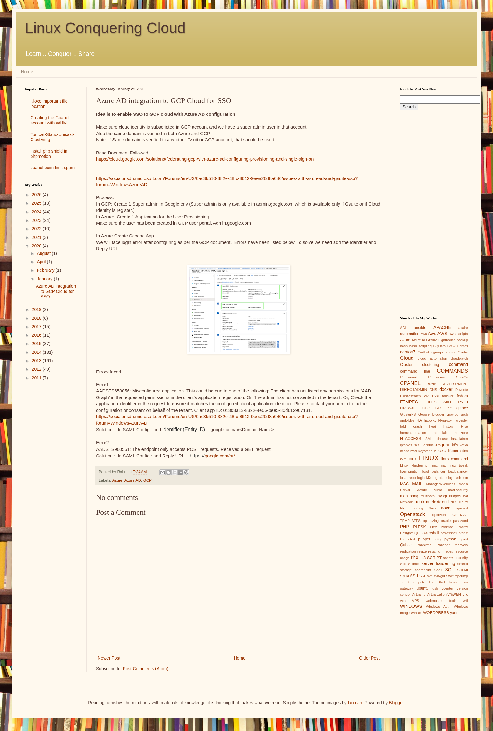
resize (422, 551)
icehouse (441, 439)
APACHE (442, 327)
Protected (407, 539)
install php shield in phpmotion (49, 154)
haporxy (430, 420)
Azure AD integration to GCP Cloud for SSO (56, 291)
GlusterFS (408, 414)
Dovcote (461, 390)
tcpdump (461, 576)
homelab (440, 433)
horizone (461, 433)
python (450, 539)
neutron (421, 501)
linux (412, 458)
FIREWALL (408, 408)
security (461, 558)
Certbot (423, 352)
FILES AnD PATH (447, 402)
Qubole (406, 545)
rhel (415, 557)
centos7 (407, 351)
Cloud (407, 358)
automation (409, 334)
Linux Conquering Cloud (105, 28)
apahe (463, 327)
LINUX (428, 458)
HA (419, 420)
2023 (37, 220)
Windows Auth (438, 606)
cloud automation (432, 358)
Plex (433, 527)
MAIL (417, 483)
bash (404, 346)
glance (462, 408)
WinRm (416, 613)
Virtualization (437, 594)
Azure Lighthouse (442, 340)
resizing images (440, 551)
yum (453, 613)
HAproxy (445, 420)
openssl (462, 508)
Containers (436, 377)
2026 (37, 194)
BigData (439, 346)
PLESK (419, 527)
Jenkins (428, 445)
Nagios (455, 496)
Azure (117, 480)
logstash (454, 478)
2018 (37, 318)
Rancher (443, 545)
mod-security (458, 490)
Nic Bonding (411, 508)
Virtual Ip (418, 594)
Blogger (396, 702)
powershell (429, 533)
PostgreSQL (409, 533)
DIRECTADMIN (413, 389)
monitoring (409, 496)
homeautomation (413, 433)
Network (406, 502)
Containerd (408, 377)
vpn (403, 600)
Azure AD (132, 480)
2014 (37, 352)
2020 (37, 245)
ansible (420, 327)
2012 (37, 369)
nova (445, 507)
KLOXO (440, 451)
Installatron (459, 439)
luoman (355, 702)
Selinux (414, 564)
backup (462, 340)
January (45, 278)
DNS (433, 390)
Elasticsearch (410, 396)
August (44, 253)
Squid (404, 576)
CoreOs (462, 377)
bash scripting (420, 346)
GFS (438, 408)
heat (432, 426)
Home (27, 71)
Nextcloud (440, 502)
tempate (418, 582)
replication (408, 551)
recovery (461, 545)
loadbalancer (458, 471)
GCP (147, 480)
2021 (37, 237)
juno (446, 444)
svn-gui (439, 576)
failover (447, 396)
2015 (37, 343)
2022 (37, 228)
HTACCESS (410, 438)
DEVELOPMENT (455, 384)
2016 (37, 335)
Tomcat (453, 582)
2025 (37, 203)
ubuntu (423, 588)
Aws (432, 333)
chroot (451, 352)
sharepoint (423, 570)
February (46, 270)
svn (429, 576)
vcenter (447, 588)
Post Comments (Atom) (145, 668)
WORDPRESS (436, 613)
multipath (427, 496)
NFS (454, 502)
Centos (462, 346)
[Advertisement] (51, 484)
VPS (415, 600)
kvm (403, 459)
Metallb (421, 490)
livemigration (410, 471)
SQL (449, 569)
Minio (438, 490)
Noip (432, 508)
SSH (414, 576)
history (448, 426)
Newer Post (109, 657)
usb (435, 588)
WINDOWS (411, 606)
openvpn (439, 515)
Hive (464, 426)
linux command (454, 459)
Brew (451, 346)
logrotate (440, 478)
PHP (404, 526)
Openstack (412, 514)
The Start (436, 582)
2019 (37, 309)
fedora (462, 396)
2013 (37, 360)
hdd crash (411, 426)
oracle (446, 521)
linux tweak (458, 465)
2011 (37, 377)
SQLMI (462, 570)
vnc (465, 594)
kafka (464, 445)
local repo (408, 478)
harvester (460, 420)
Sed (403, 564)
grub (464, 414)
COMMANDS (452, 371)
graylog (452, 414)
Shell (438, 570)
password (460, 521)
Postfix (462, 527)
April (42, 261)
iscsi (416, 445)
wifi (465, 600)
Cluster (406, 365)
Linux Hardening (413, 465)
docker (445, 389)
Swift (449, 576)
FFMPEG (409, 401)
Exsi (435, 396)
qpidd (464, 539)
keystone (425, 451)
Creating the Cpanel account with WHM (50, 120)
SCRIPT (434, 558)
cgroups (437, 352)
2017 (37, 326)
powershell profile (454, 533)
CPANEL (410, 383)
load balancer (433, 471)
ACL (403, 327)
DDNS (432, 384)
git (449, 408)
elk (426, 396)
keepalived (408, 451)
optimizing (431, 521)
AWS (442, 333)
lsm (465, 478)
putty (437, 539)
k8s (455, 445)
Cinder (463, 352)
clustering (430, 365)
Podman (447, 527)
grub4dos (407, 420)
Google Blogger (431, 414)
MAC (404, 484)
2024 (37, 211)
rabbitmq (425, 545)
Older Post (369, 657)
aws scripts (458, 334)
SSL (422, 576)
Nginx (463, 502)
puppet (424, 539)
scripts (448, 558)
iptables (406, 445)
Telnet (404, 582)
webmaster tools (441, 600)
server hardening (438, 563)
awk (424, 334)
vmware (454, 594)
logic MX (424, 478)
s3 (424, 558)
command (458, 364)
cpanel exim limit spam (53, 167)
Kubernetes (458, 451)
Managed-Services (440, 484)
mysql (442, 496)
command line (415, 371)
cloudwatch (459, 358)
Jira (438, 445)
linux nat (438, 465)
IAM (427, 439)
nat (465, 496)
